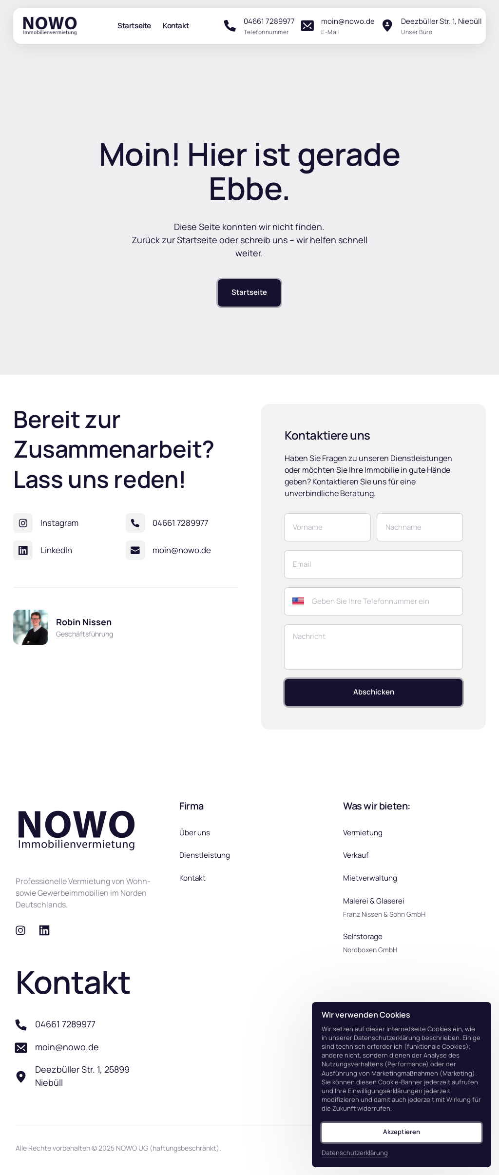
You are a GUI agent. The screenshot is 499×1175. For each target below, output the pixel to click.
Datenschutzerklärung (355, 1152)
